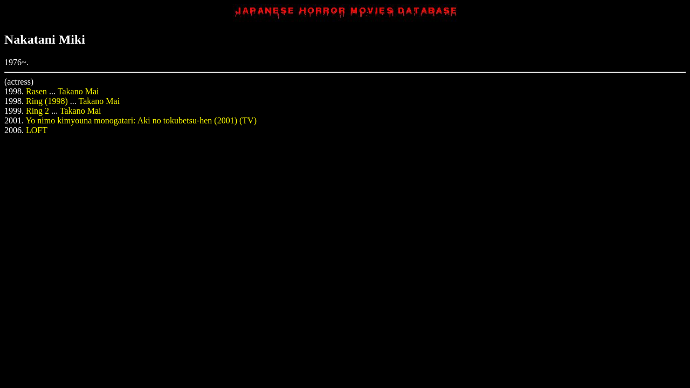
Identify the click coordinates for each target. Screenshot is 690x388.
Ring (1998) (47, 101)
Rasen (36, 91)
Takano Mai (78, 91)
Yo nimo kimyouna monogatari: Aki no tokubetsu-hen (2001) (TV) (141, 120)
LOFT (36, 130)
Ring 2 (37, 110)
